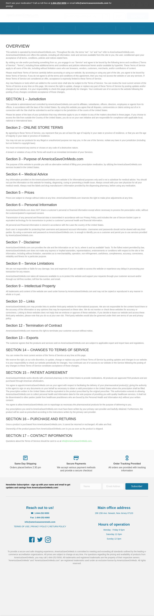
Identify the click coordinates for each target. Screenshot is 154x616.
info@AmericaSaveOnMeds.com (77, 441)
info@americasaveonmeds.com (91, 3)
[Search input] (84, 16)
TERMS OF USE (21, 526)
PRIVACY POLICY (39, 526)
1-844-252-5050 (58, 3)
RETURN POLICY (57, 526)
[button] (105, 16)
